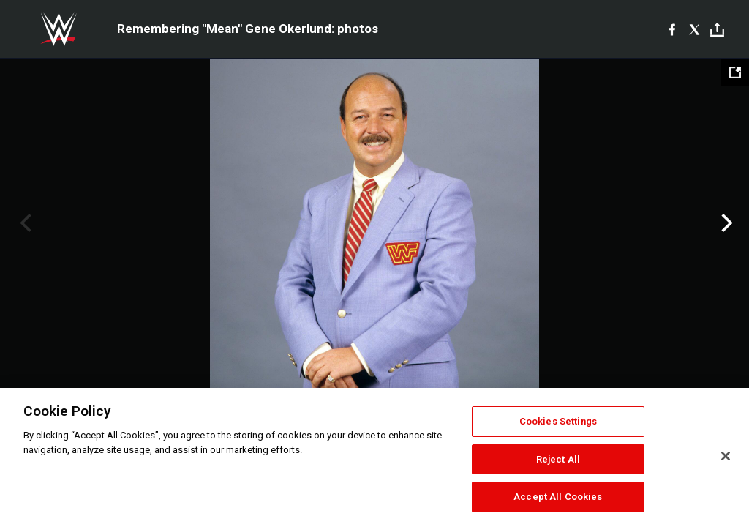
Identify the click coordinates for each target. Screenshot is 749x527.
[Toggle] (717, 30)
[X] (694, 29)
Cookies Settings (558, 421)
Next (725, 223)
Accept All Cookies (557, 496)
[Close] (726, 456)
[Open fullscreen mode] (735, 72)
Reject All (558, 459)
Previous (24, 223)
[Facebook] (671, 29)
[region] (374, 457)
